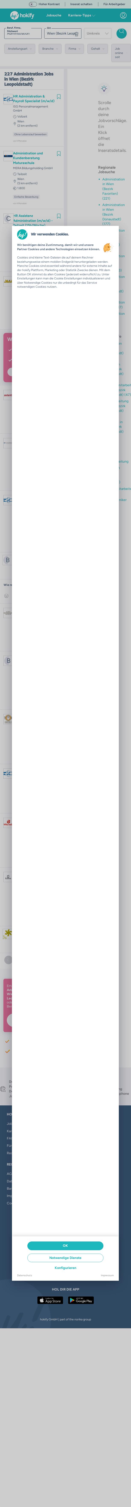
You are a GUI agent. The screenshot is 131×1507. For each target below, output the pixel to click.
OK (65, 1246)
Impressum (107, 1275)
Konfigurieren (65, 1268)
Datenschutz (24, 1275)
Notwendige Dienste (65, 1258)
